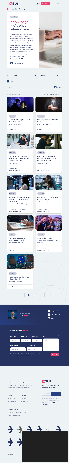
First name (13, 338)
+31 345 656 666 (12, 403)
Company (35, 338)
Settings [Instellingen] (61, 453)
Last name (24, 338)
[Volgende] (43, 296)
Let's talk (46, 3)
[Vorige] (26, 296)
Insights (14, 9)
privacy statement (27, 357)
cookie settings (29, 459)
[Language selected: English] (38, 3)
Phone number (31, 347)
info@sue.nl (11, 400)
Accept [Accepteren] (61, 450)
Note (44, 338)
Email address (14, 347)
